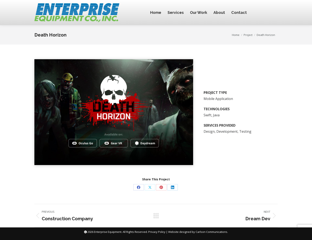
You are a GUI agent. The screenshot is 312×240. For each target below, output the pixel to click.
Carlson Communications (211, 232)
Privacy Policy (156, 232)
